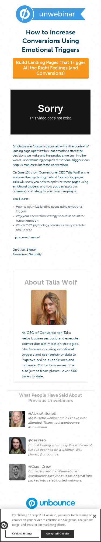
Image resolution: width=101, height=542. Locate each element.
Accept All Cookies (57, 533)
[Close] (94, 516)
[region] (50, 525)
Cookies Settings (22, 533)
